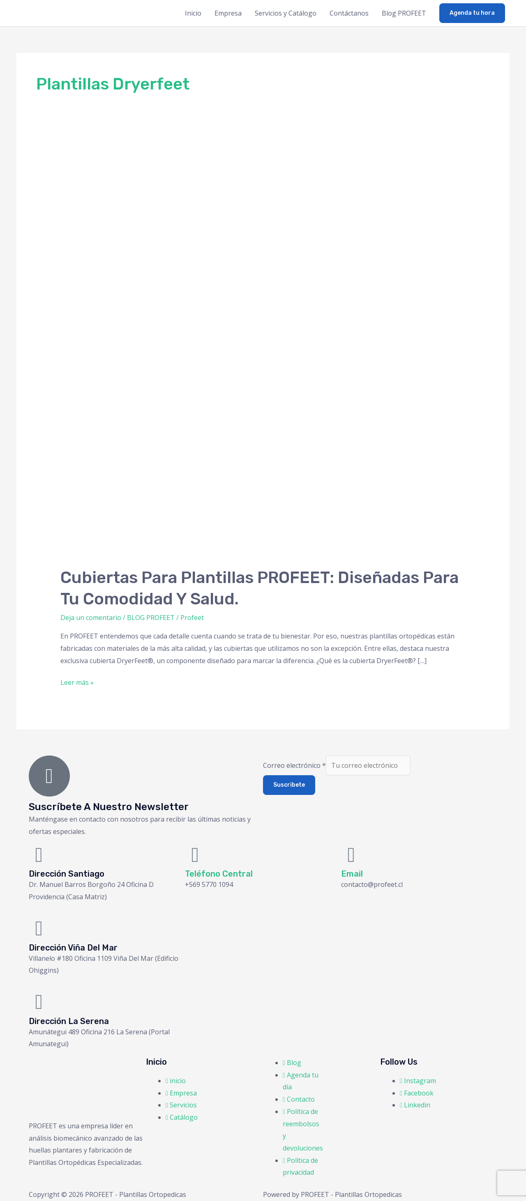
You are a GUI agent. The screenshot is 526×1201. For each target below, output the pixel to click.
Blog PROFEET (404, 13)
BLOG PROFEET (151, 617)
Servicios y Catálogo (285, 13)
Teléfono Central (219, 874)
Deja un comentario (90, 617)
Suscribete (289, 784)
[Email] (351, 855)
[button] (472, 13)
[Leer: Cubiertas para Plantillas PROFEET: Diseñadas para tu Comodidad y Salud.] (263, 353)
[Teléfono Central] (195, 855)
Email (352, 874)
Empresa (228, 13)
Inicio (193, 13)
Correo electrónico (294, 765)
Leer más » (77, 682)
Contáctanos (349, 13)
